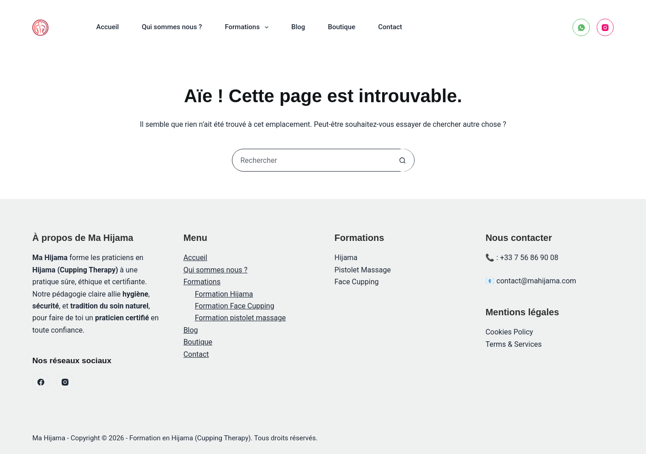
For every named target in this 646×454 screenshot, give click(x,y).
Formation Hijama (224, 294)
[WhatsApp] (581, 27)
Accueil (107, 27)
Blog (298, 27)
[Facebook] (41, 382)
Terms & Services (513, 344)
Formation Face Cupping (234, 306)
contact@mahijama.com (536, 281)
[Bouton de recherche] (402, 160)
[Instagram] (605, 27)
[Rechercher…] (311, 160)
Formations (248, 27)
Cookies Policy (509, 332)
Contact (390, 27)
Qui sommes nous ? (172, 27)
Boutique (341, 27)
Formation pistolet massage (240, 317)
